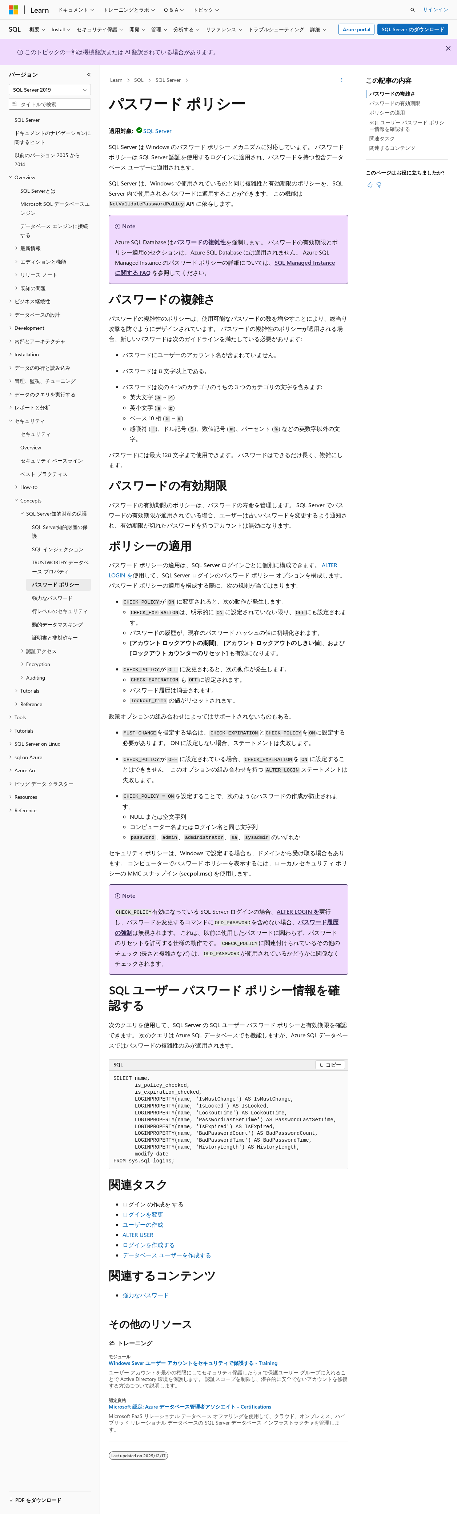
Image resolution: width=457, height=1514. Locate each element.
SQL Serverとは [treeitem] (38, 190)
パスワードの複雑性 (199, 242)
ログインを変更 (143, 1214)
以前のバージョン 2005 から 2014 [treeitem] (47, 160)
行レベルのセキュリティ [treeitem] (60, 611)
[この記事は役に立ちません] (378, 184)
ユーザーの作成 (143, 1224)
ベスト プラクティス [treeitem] (44, 473)
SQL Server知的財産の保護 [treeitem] (60, 532)
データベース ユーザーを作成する (167, 1255)
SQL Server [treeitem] (27, 119)
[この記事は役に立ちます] (370, 184)
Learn (116, 79)
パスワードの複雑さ (392, 93)
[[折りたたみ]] (89, 74)
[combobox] (50, 90)
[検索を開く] (412, 9)
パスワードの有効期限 (394, 103)
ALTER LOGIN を (298, 911)
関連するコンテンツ (392, 147)
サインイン (435, 9)
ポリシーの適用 (387, 112)
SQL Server (168, 79)
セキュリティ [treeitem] (35, 433)
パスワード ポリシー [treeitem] (55, 584)
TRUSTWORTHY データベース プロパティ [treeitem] (60, 567)
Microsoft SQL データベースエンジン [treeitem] (55, 208)
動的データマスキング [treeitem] (57, 624)
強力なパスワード (146, 1295)
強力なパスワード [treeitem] (52, 597)
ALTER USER (138, 1234)
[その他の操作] (342, 80)
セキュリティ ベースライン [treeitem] (51, 460)
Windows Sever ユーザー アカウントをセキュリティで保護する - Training (193, 1363)
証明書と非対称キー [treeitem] (55, 637)
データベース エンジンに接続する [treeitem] (54, 231)
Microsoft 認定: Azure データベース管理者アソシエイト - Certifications (190, 1406)
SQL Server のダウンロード (413, 29)
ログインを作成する (149, 1245)
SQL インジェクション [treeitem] (58, 549)
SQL (139, 79)
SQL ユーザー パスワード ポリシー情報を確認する (406, 125)
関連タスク (382, 138)
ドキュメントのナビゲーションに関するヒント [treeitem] (53, 137)
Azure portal (356, 29)
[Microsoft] (13, 10)
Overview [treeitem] (30, 447)
